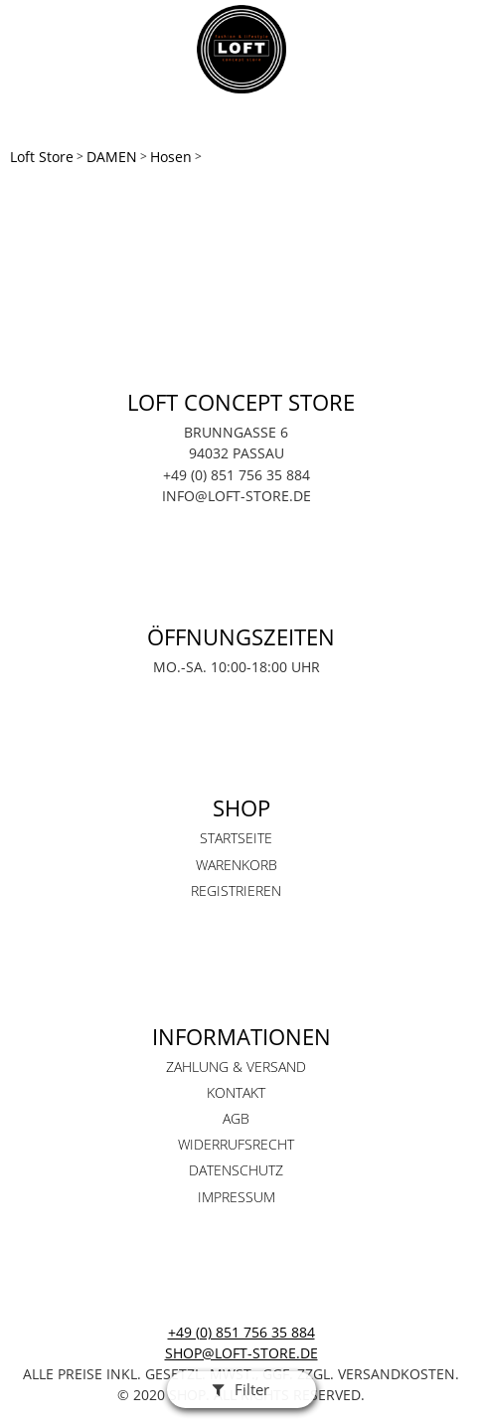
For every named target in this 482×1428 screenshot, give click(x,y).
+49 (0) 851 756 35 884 (241, 1332)
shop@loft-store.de (241, 1352)
